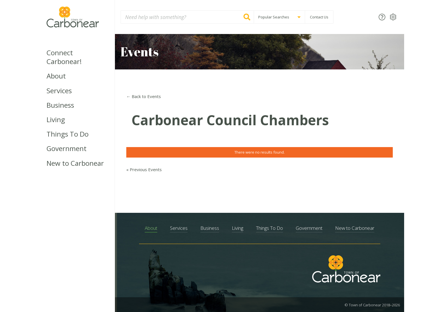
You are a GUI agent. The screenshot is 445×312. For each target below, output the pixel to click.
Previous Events (144, 169)
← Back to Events (143, 96)
